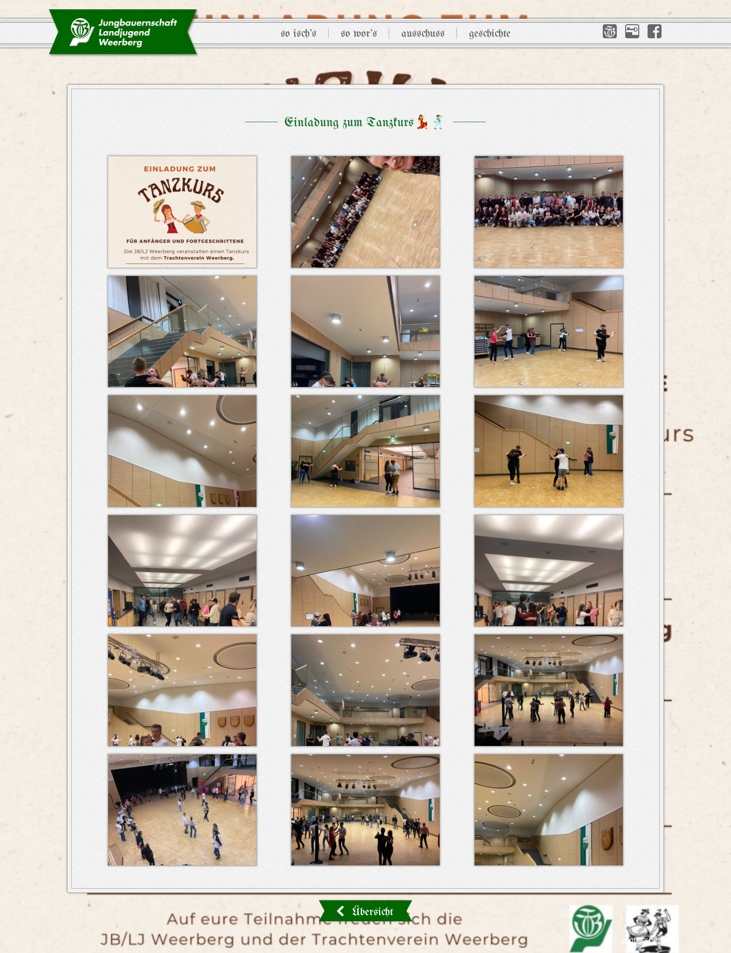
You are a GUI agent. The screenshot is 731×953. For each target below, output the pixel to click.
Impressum (640, 940)
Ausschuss (423, 34)
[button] (609, 31)
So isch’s (299, 34)
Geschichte (489, 34)
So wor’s (359, 34)
